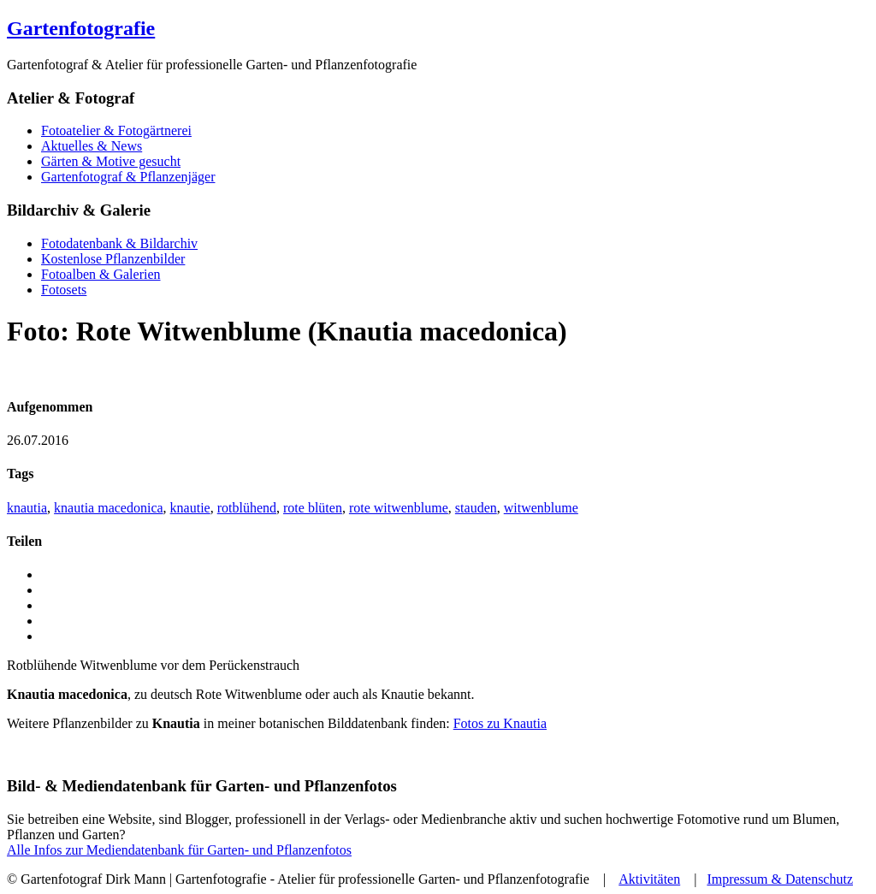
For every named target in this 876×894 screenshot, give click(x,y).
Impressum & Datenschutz (780, 879)
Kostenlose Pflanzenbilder (113, 259)
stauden (476, 507)
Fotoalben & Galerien (101, 274)
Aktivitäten (649, 879)
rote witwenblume (398, 507)
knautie (190, 507)
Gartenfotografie (81, 28)
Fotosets (63, 289)
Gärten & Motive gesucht (111, 161)
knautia (27, 507)
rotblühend (246, 507)
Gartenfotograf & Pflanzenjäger (128, 176)
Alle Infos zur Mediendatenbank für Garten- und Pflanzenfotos (179, 850)
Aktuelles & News (91, 146)
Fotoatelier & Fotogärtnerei (116, 130)
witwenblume (541, 507)
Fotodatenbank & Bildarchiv (119, 243)
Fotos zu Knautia (500, 723)
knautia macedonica (108, 507)
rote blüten (312, 507)
